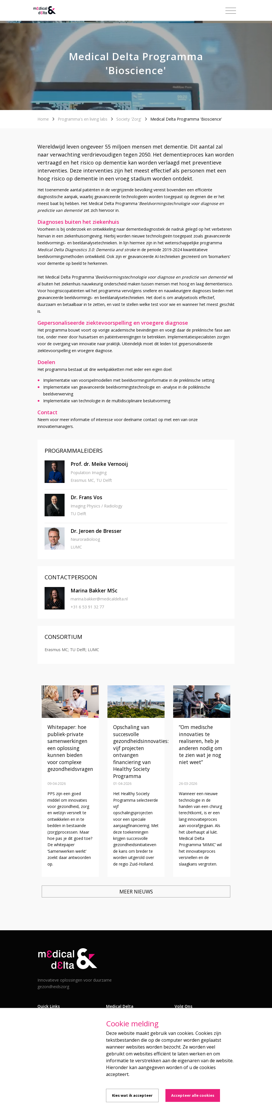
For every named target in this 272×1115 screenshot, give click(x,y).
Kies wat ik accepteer (132, 1095)
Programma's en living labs (82, 119)
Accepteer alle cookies (192, 1095)
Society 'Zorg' (128, 119)
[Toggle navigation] (231, 11)
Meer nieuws (136, 891)
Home (43, 119)
